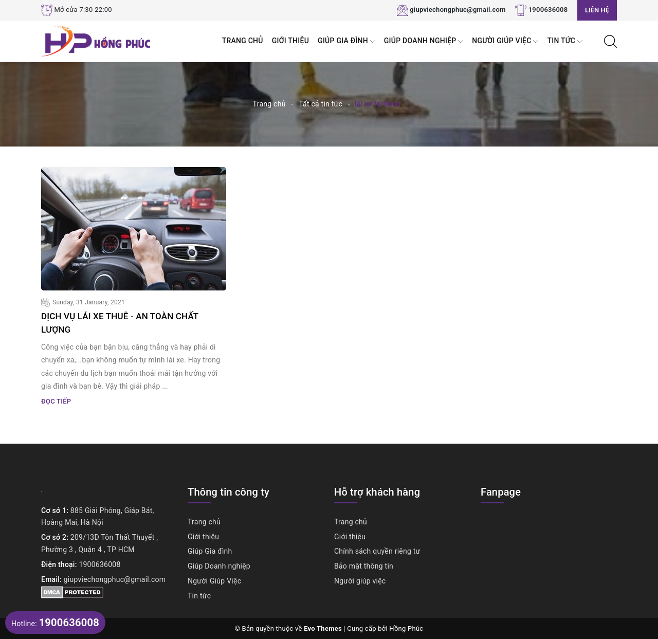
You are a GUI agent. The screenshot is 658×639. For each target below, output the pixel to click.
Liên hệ (597, 10)
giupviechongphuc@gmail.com (458, 9)
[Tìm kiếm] (610, 40)
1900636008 (548, 9)
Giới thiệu (290, 40)
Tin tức (564, 41)
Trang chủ (242, 40)
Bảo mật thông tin (363, 565)
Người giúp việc (360, 580)
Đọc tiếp (56, 401)
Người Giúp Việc (505, 41)
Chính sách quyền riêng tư (377, 550)
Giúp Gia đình (346, 41)
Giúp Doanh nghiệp (424, 41)
